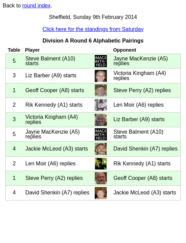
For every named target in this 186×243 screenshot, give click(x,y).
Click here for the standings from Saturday (93, 29)
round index (36, 5)
